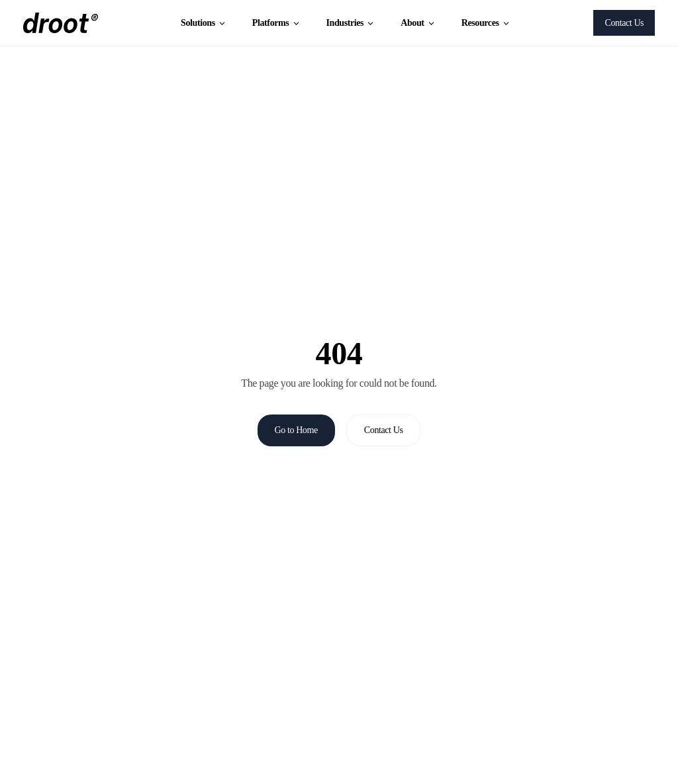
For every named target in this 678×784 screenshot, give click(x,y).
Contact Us (624, 23)
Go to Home (296, 430)
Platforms (276, 23)
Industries (350, 23)
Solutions (203, 23)
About (418, 23)
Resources (485, 23)
